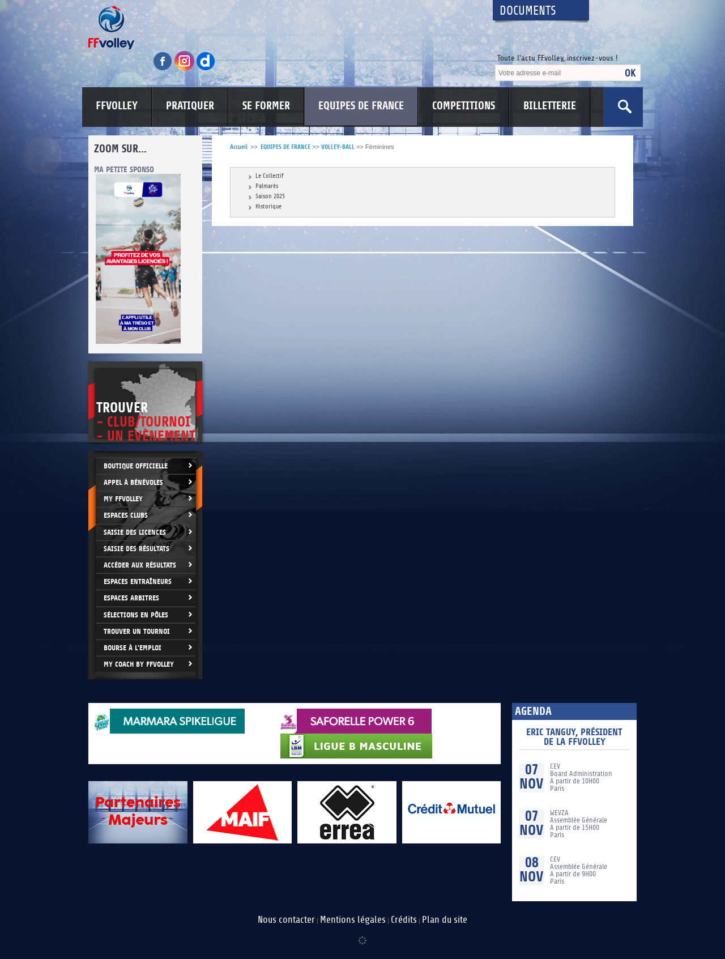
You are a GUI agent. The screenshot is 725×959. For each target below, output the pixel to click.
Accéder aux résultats (140, 565)
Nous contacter (286, 920)
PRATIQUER (190, 106)
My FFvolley (123, 499)
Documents (528, 11)
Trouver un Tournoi (137, 631)
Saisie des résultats (136, 548)
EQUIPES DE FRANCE (361, 106)
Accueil (239, 147)
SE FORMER (266, 106)
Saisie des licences (135, 532)
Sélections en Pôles (136, 615)
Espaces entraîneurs (138, 581)
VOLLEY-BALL (338, 147)
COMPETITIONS (463, 106)
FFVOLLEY (117, 106)
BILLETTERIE (549, 106)
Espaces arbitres (131, 598)
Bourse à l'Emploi (132, 647)
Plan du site (444, 920)
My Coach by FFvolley (139, 664)
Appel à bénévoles (133, 482)
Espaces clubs (126, 515)
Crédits (404, 920)
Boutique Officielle (136, 466)
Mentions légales (353, 920)
